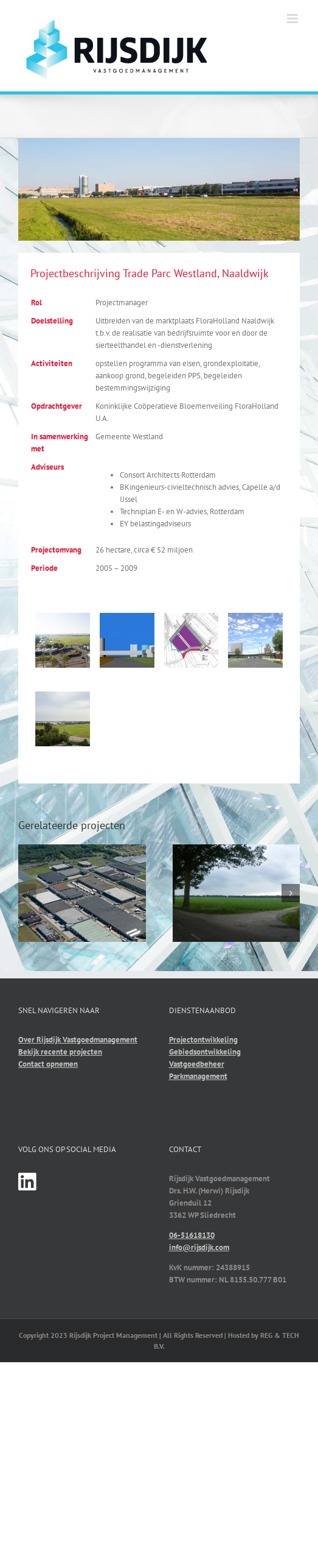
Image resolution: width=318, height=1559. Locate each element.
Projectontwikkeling (203, 1039)
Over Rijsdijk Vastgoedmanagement (77, 1039)
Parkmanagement (198, 1076)
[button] (27, 893)
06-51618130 (192, 1235)
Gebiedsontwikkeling (205, 1052)
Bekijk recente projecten (60, 1052)
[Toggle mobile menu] (293, 18)
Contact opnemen (48, 1064)
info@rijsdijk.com (199, 1247)
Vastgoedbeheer (196, 1064)
